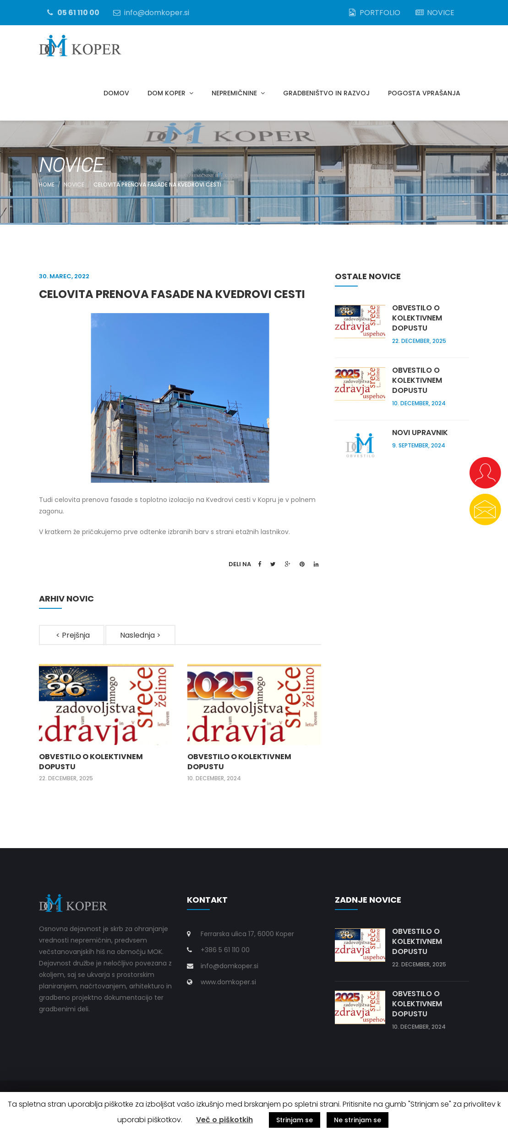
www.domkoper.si (228, 987)
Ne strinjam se (357, 1120)
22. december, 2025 (66, 784)
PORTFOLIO (373, 12)
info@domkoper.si (150, 12)
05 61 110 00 (72, 12)
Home (47, 189)
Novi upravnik (420, 438)
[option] (106, 728)
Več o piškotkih (224, 1119)
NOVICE (434, 12)
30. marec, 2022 (64, 281)
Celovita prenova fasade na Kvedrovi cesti (157, 189)
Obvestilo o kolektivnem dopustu (91, 767)
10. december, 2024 (214, 784)
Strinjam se (294, 1120)
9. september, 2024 (418, 450)
